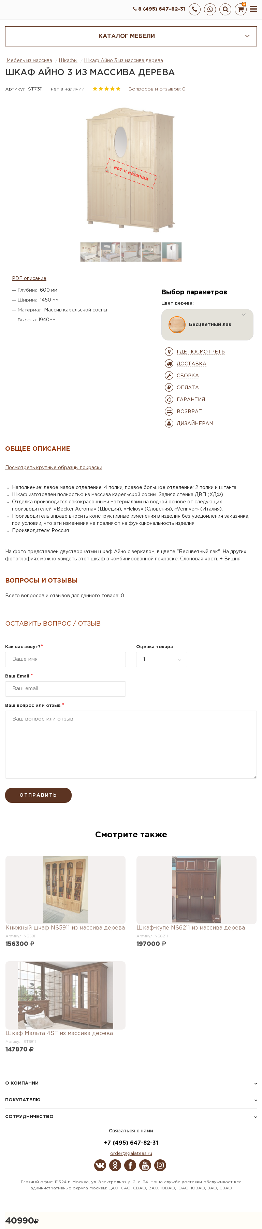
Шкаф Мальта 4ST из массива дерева (59, 1033)
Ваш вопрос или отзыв (34, 705)
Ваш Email (19, 676)
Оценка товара (154, 647)
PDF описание (29, 279)
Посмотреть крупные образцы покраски (53, 468)
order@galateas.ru (131, 1154)
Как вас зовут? (24, 647)
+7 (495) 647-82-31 (131, 1143)
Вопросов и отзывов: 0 (157, 89)
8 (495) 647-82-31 (159, 9)
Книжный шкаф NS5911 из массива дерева (65, 928)
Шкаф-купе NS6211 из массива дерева (190, 928)
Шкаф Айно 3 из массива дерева (123, 61)
